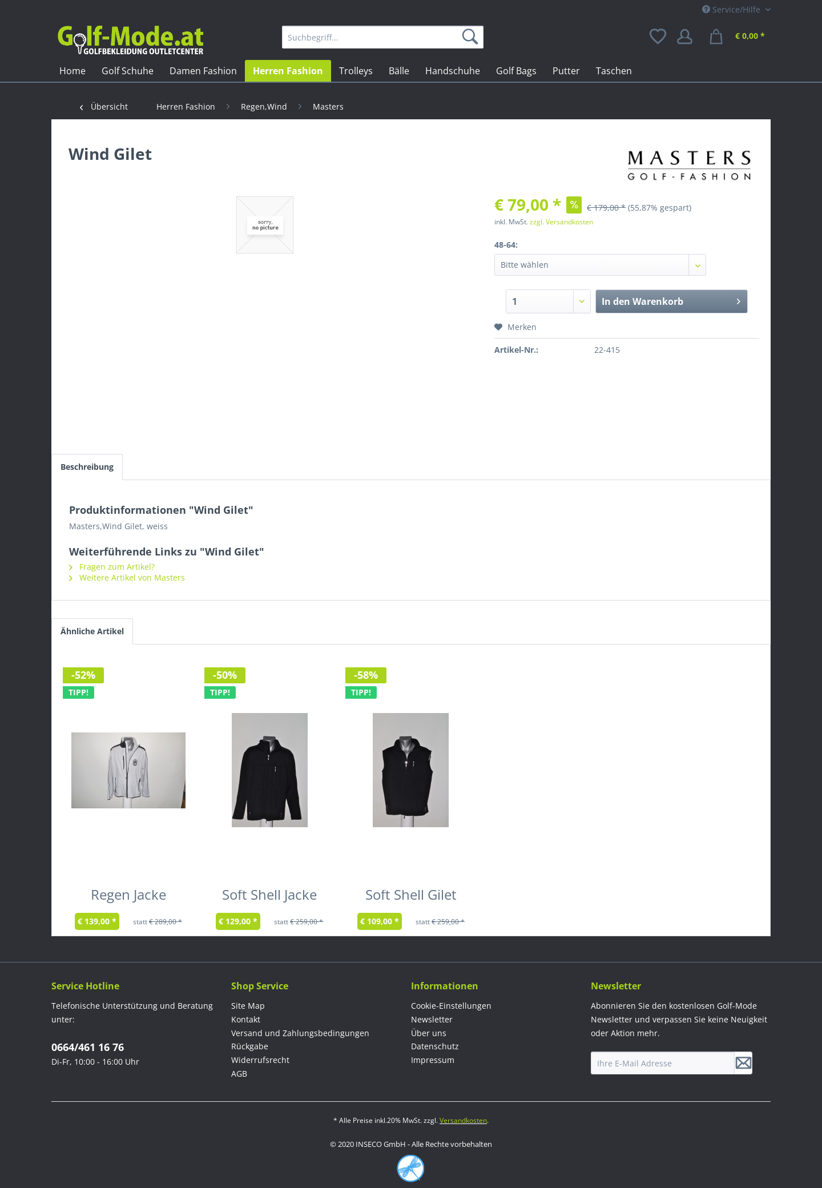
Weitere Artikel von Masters (127, 577)
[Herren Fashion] (288, 71)
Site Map (248, 1005)
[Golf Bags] (516, 71)
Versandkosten (463, 1120)
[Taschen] (614, 71)
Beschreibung (87, 466)
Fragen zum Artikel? (112, 566)
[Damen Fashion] (203, 71)
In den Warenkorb (671, 300)
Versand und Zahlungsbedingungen (300, 1033)
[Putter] (566, 71)
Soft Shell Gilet (411, 897)
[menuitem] (382, 37)
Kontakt (245, 1019)
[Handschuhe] (452, 71)
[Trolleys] (356, 71)
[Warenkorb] (739, 37)
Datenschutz (435, 1046)
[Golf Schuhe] (128, 71)
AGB (239, 1073)
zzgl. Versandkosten (561, 222)
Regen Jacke (128, 897)
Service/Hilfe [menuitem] (732, 9)
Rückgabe (249, 1046)
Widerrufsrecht (260, 1059)
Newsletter (432, 1019)
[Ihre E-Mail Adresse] (663, 1063)
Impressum (432, 1059)
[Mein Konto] (688, 37)
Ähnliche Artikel (92, 631)
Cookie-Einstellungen (451, 1005)
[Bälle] (399, 71)
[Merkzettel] (658, 37)
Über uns (428, 1033)
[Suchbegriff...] (382, 37)
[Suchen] (472, 37)
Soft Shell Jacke (269, 897)
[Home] (72, 71)
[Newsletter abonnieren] (743, 1063)
